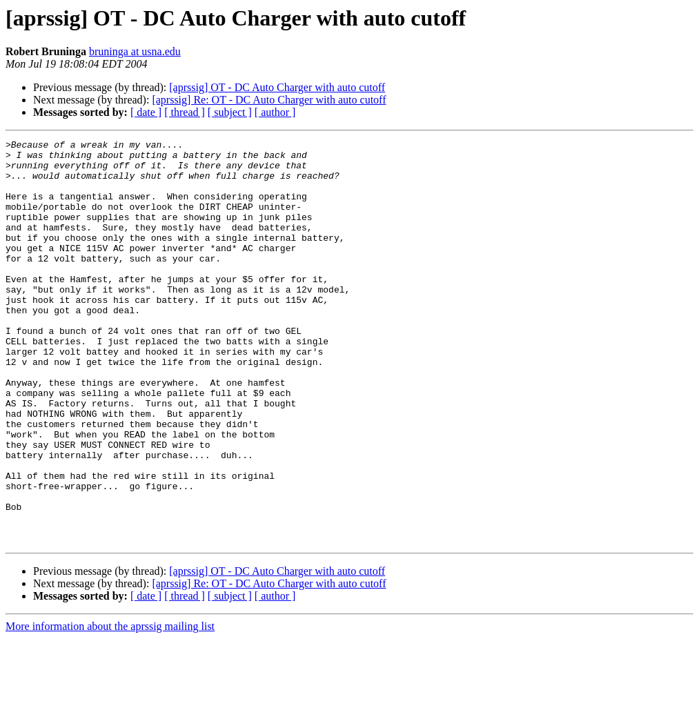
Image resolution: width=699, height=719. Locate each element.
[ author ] (275, 112)
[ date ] (145, 112)
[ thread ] (184, 112)
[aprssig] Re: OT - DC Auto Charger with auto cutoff (269, 100)
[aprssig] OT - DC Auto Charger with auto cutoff (277, 87)
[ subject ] (230, 112)
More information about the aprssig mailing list (110, 707)
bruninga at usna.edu (135, 51)
